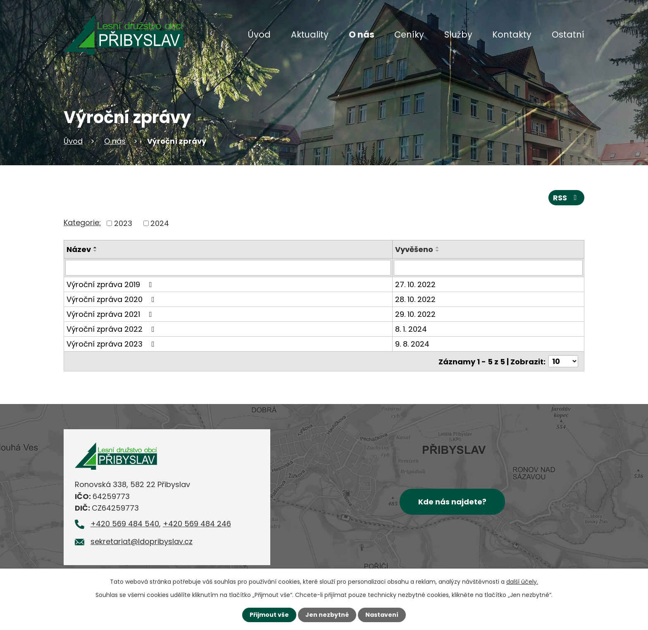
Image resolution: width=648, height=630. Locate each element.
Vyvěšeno (414, 249)
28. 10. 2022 (415, 299)
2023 (123, 223)
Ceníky (409, 34)
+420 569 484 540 (125, 523)
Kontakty (511, 34)
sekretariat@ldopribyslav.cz (142, 541)
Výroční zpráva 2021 (111, 314)
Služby (458, 34)
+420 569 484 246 (197, 523)
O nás (361, 34)
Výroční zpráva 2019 (111, 284)
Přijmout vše (269, 615)
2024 (159, 223)
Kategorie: (82, 222)
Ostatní (568, 34)
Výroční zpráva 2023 (112, 344)
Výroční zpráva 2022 (112, 329)
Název (79, 249)
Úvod (259, 34)
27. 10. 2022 (415, 284)
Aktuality (310, 34)
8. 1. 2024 (411, 329)
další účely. (522, 582)
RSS (566, 198)
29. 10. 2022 (415, 314)
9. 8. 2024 (412, 344)
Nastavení (381, 615)
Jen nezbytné (327, 615)
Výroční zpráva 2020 (112, 299)
